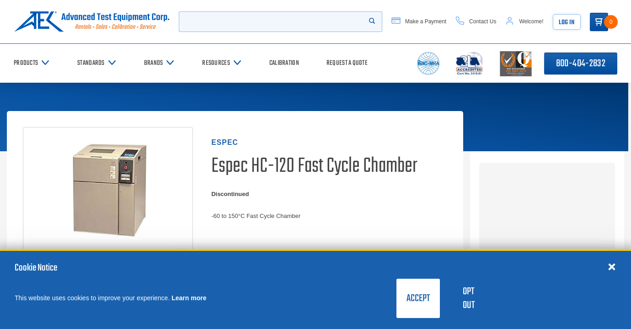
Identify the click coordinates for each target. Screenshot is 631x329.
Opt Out (469, 298)
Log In (566, 22)
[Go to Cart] (599, 22)
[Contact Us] (475, 21)
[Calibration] (284, 63)
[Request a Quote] (347, 63)
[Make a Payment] (418, 21)
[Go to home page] (92, 21)
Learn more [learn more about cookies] (188, 298)
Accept (418, 298)
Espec (224, 142)
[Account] (524, 21)
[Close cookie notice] (611, 266)
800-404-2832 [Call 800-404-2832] (580, 63)
